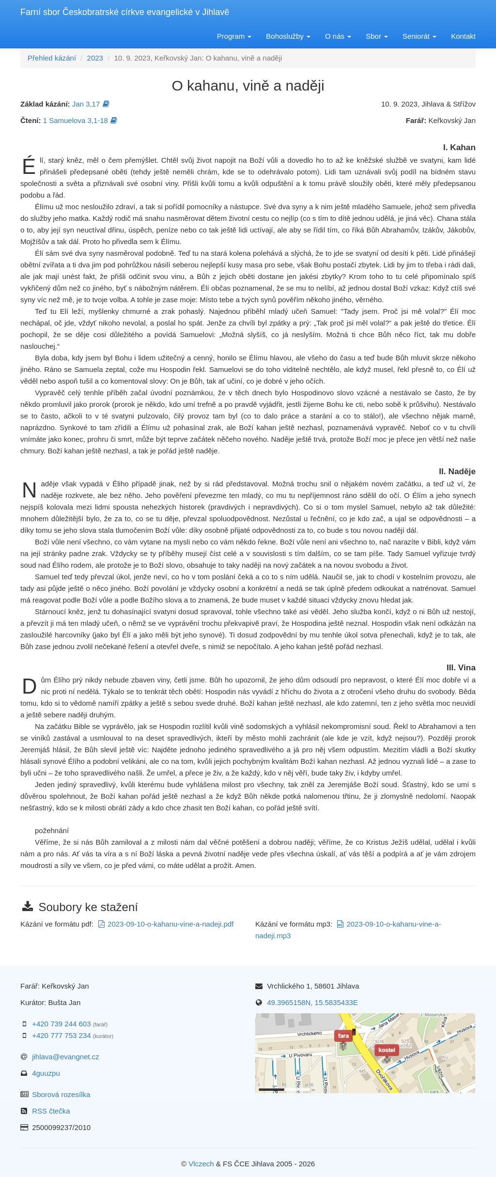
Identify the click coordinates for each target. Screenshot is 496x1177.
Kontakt (463, 36)
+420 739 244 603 (61, 1024)
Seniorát (419, 36)
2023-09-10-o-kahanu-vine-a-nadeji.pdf (165, 924)
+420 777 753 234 (61, 1035)
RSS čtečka (51, 1111)
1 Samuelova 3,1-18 (80, 120)
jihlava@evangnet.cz (65, 1057)
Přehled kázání (52, 58)
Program (234, 36)
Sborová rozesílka (61, 1094)
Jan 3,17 (91, 104)
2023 (95, 58)
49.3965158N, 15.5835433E (312, 1002)
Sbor (377, 36)
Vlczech (201, 1164)
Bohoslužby (288, 36)
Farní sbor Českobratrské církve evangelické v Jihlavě (124, 12)
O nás (338, 36)
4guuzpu (46, 1073)
